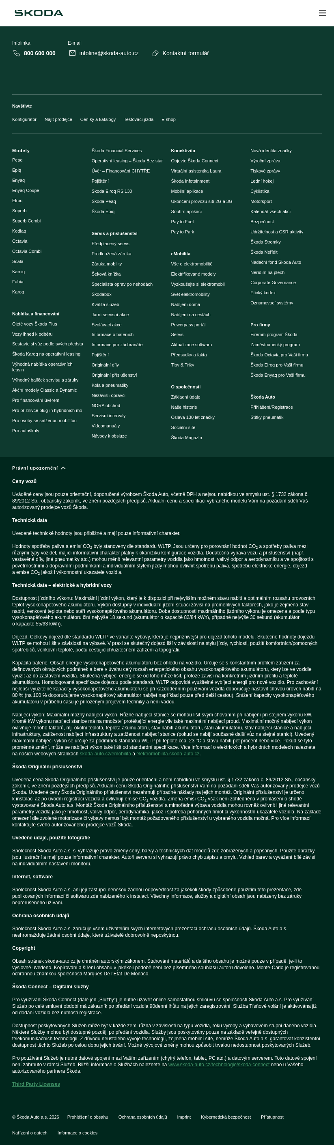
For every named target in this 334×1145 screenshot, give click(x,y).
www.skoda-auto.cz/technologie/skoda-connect (218, 1064)
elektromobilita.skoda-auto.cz (167, 754)
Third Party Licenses (36, 1084)
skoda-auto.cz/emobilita (105, 754)
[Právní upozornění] (167, 779)
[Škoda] (39, 13)
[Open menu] (323, 13)
